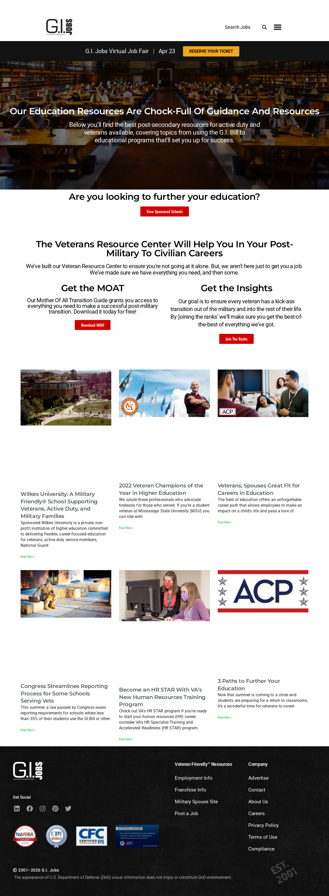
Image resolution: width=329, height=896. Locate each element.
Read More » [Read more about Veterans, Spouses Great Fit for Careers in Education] (225, 522)
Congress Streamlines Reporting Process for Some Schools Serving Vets (64, 693)
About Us (258, 802)
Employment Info (194, 778)
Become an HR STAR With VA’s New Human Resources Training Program (162, 697)
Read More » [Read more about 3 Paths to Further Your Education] (225, 717)
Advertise (258, 778)
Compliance (261, 849)
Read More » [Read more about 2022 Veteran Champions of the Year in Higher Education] (126, 527)
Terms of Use (262, 837)
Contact (256, 790)
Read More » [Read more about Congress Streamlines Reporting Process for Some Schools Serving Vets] (28, 730)
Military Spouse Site (196, 802)
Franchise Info (190, 790)
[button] (264, 27)
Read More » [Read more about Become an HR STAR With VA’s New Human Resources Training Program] (126, 739)
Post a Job (186, 813)
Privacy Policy (263, 825)
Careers (256, 813)
